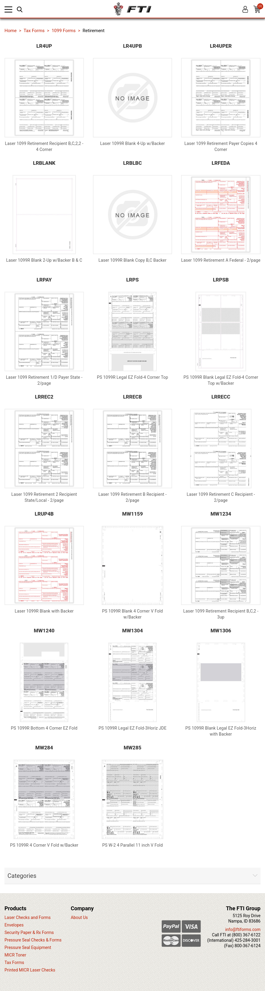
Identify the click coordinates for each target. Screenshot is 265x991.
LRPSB (221, 280)
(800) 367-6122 (246, 934)
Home (10, 30)
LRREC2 (44, 397)
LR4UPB (132, 46)
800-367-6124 (248, 945)
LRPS (132, 280)
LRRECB (132, 397)
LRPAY (44, 280)
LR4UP (44, 46)
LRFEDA (221, 163)
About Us (79, 917)
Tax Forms (14, 962)
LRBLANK (44, 163)
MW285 (132, 748)
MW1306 (220, 631)
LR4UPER (221, 46)
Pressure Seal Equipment (27, 947)
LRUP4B (44, 514)
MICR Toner (15, 955)
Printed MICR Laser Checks (29, 970)
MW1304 (132, 631)
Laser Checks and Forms (27, 917)
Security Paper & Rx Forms (29, 932)
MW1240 (44, 631)
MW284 (44, 748)
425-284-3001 (248, 940)
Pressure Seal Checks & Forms (32, 940)
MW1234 (220, 514)
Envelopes (14, 925)
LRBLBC (132, 163)
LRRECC (220, 397)
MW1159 (132, 514)
